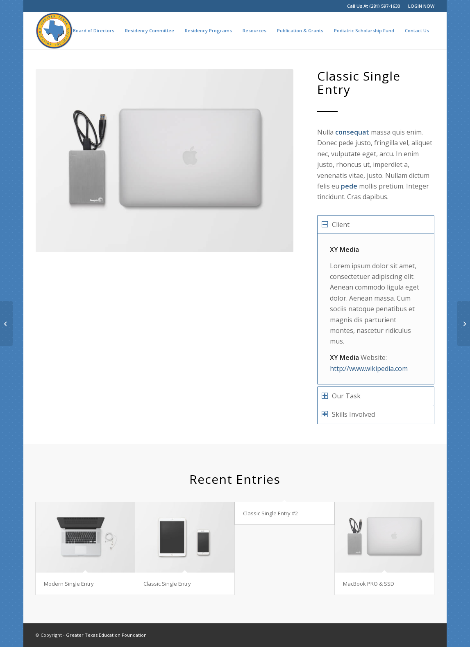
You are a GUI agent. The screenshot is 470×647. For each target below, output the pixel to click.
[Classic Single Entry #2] (6, 323)
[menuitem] (419, 6)
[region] (375, 309)
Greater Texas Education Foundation (106, 635)
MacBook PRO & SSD (368, 583)
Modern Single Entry (69, 583)
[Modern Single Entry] (463, 323)
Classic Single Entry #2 (270, 513)
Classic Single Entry (167, 583)
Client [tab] (336, 224)
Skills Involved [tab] (348, 414)
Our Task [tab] (341, 395)
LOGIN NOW (421, 6)
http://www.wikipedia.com (369, 368)
